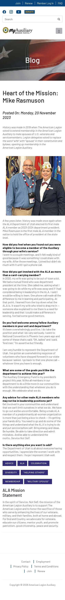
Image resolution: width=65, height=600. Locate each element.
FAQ (60, 3)
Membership (12, 481)
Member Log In (45, 3)
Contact (25, 561)
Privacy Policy (20, 566)
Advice (9, 463)
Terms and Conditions (46, 566)
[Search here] (32, 19)
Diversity (11, 472)
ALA (22, 463)
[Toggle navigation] (59, 31)
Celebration (39, 463)
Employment (43, 561)
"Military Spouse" (38, 481)
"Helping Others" (34, 472)
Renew (29, 3)
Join (18, 3)
